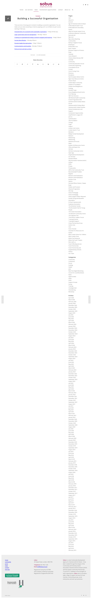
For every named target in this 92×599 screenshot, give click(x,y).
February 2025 (72, 324)
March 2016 (71, 527)
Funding (70, 88)
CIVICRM (70, 60)
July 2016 (70, 520)
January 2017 (72, 508)
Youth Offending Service (75, 244)
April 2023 (71, 366)
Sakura (70, 181)
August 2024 (71, 336)
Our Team (71, 253)
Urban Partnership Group (75, 223)
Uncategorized (72, 288)
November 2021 (72, 398)
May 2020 (71, 432)
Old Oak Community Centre (75, 151)
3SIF (69, 18)
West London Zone (73, 236)
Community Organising (74, 65)
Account (70, 22)
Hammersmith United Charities (76, 107)
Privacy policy (72, 168)
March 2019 (71, 459)
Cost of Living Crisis (73, 71)
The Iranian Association (74, 211)
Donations (71, 75)
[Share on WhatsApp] (27, 64)
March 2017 (71, 505)
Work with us (72, 242)
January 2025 (72, 326)
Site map (70, 191)
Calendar (70, 54)
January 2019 (72, 463)
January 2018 (72, 486)
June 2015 (71, 544)
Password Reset (72, 158)
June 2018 (71, 476)
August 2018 (71, 472)
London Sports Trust (74, 130)
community (8, 562)
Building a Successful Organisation (37, 18)
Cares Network (72, 56)
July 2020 (70, 429)
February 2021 (72, 415)
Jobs (69, 269)
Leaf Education (72, 118)
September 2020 (72, 425)
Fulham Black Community (75, 82)
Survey (70, 284)
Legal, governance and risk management (25, 34)
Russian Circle (72, 179)
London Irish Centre (73, 128)
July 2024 (70, 337)
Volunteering (72, 290)
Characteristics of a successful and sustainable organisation (30, 32)
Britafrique (71, 44)
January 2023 (72, 372)
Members (71, 132)
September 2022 (72, 379)
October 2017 (72, 491)
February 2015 (72, 550)
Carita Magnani (41, 55)
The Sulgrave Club (73, 215)
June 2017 (71, 499)
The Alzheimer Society (74, 206)
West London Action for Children (77, 234)
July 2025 (70, 315)
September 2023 (72, 356)
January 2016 (72, 531)
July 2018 (70, 474)
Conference (71, 261)
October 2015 (72, 537)
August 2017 (71, 495)
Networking (71, 137)
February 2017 (72, 506)
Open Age (71, 153)
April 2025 (71, 320)
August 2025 (71, 313)
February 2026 (72, 301)
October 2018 (72, 468)
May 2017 (71, 501)
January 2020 (72, 440)
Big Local (70, 37)
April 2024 (71, 343)
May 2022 (71, 387)
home (6, 560)
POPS (69, 164)
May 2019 (71, 455)
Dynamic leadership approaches (23, 43)
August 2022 (71, 381)
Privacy (70, 166)
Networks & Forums (73, 141)
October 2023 (72, 355)
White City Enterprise (74, 238)
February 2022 (72, 392)
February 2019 (72, 461)
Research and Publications (75, 175)
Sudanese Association (74, 204)
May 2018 (71, 478)
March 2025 (71, 322)
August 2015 (71, 541)
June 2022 (71, 385)
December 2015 (72, 533)
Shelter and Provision (74, 187)
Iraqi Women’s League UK (75, 115)
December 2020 (72, 419)
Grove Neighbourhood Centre (76, 92)
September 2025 (72, 311)
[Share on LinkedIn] (37, 64)
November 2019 (72, 444)
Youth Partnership (73, 246)
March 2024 (71, 345)
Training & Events (73, 219)
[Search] (72, 10)
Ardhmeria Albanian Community (77, 33)
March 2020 (71, 436)
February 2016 (72, 529)
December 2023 (72, 351)
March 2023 (71, 368)
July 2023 (70, 360)
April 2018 (71, 480)
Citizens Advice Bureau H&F (75, 58)
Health (70, 267)
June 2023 (71, 362)
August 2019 (71, 449)
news (6, 566)
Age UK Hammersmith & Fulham (77, 24)
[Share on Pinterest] (32, 64)
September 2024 (72, 334)
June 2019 (71, 453)
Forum (70, 263)
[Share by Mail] (58, 64)
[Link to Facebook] (83, 5)
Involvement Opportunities (75, 113)
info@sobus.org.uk (42, 567)
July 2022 (70, 383)
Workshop (71, 292)
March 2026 (71, 299)
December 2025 (72, 305)
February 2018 (72, 484)
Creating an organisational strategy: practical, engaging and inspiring (33, 37)
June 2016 (71, 522)
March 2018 (71, 482)
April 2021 (71, 411)
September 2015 (72, 539)
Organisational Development (76, 155)
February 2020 (72, 438)
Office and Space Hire (74, 147)
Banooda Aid (71, 35)
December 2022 (72, 374)
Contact (70, 69)
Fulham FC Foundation (74, 84)
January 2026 (72, 303)
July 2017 (70, 497)
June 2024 (71, 339)
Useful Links (71, 225)
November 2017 (72, 489)
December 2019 (72, 442)
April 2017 (71, 503)
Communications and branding (22, 46)
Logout (70, 126)
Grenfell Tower (72, 90)
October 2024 (72, 332)
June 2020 (71, 430)
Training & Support (73, 221)
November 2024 (72, 330)
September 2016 (72, 516)
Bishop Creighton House (75, 43)
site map (7, 569)
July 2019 (70, 451)
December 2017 (72, 487)
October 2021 (72, 400)
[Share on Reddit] (53, 64)
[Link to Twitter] (85, 5)
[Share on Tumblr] (43, 64)
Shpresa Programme (74, 189)
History (70, 251)
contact (7, 567)
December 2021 (72, 396)
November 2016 (72, 512)
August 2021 (71, 404)
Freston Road (72, 81)
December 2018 (72, 465)
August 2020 (71, 427)
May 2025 (71, 318)
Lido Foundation (72, 120)
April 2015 (71, 548)
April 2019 (71, 457)
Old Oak (70, 149)
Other (70, 278)
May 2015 (71, 546)
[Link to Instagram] (88, 5)
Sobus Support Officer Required (77, 196)
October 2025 (72, 309)
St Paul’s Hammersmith (74, 202)
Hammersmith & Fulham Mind (76, 105)
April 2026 (71, 298)
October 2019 (72, 446)
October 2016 (72, 514)
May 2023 (71, 364)
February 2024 (72, 347)
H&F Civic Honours (73, 96)
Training (37, 16)
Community (71, 62)
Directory (71, 73)
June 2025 (71, 317)
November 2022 (72, 375)
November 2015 (72, 535)
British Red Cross (73, 46)
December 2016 (72, 510)
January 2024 (72, 349)
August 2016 (71, 518)
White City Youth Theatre (75, 240)
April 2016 (71, 525)
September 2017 (72, 493)
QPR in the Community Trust (76, 170)
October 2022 (72, 377)
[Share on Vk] (48, 64)
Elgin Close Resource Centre (76, 79)
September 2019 (72, 448)
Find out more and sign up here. (23, 49)
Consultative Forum (73, 67)
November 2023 (72, 353)
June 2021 (71, 408)
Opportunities (72, 276)
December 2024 (72, 328)
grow (6, 564)
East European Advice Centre (76, 77)
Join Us (70, 117)
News (70, 143)
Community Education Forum (76, 63)
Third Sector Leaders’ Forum (76, 217)
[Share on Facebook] (17, 64)
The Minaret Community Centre (77, 213)
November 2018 (72, 467)
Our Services (71, 156)
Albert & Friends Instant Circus (76, 31)
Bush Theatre (72, 48)
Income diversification (20, 40)
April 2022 (71, 389)
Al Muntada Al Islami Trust (75, 25)
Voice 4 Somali (72, 229)
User (69, 227)
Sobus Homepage (73, 193)
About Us (71, 20)
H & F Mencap (72, 94)
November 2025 (72, 307)
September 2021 (72, 402)
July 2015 (70, 542)
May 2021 (71, 410)
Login (70, 124)
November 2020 (72, 421)
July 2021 (70, 406)
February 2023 (72, 370)
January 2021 (72, 417)
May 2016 (71, 523)
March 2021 (71, 413)
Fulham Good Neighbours (75, 86)
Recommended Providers (75, 172)
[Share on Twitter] (22, 64)
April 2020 (71, 434)
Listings (70, 122)
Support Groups (72, 282)
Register (70, 174)
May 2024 (71, 341)
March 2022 (71, 391)
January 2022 (72, 394)
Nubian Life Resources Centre (76, 145)
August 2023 (71, 358)
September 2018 (72, 470)
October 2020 (72, 423)
